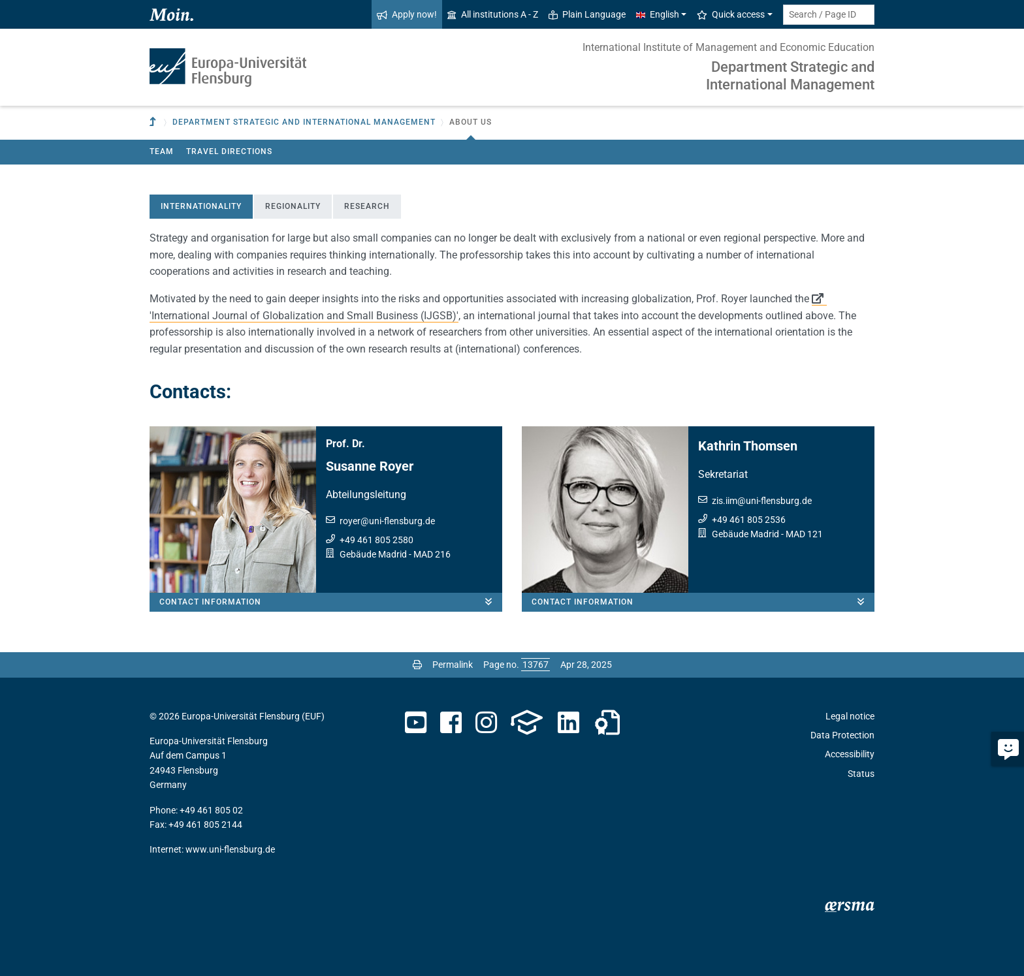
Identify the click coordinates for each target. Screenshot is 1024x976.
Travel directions (229, 151)
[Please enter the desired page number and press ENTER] (535, 664)
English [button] (657, 14)
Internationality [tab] (201, 206)
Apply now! (407, 14)
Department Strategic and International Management (790, 75)
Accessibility (849, 754)
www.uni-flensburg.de (230, 849)
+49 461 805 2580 (376, 540)
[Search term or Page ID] (828, 15)
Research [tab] (367, 206)
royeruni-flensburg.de (387, 521)
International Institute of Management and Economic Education (728, 47)
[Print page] (417, 664)
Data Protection (842, 735)
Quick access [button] (731, 14)
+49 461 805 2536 (749, 519)
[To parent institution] (154, 122)
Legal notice (849, 716)
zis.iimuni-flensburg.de (762, 501)
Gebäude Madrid (373, 554)
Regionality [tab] (293, 206)
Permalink (452, 664)
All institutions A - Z (492, 14)
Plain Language (587, 14)
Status (861, 773)
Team (162, 151)
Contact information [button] (330, 601)
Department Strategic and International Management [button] (304, 122)
